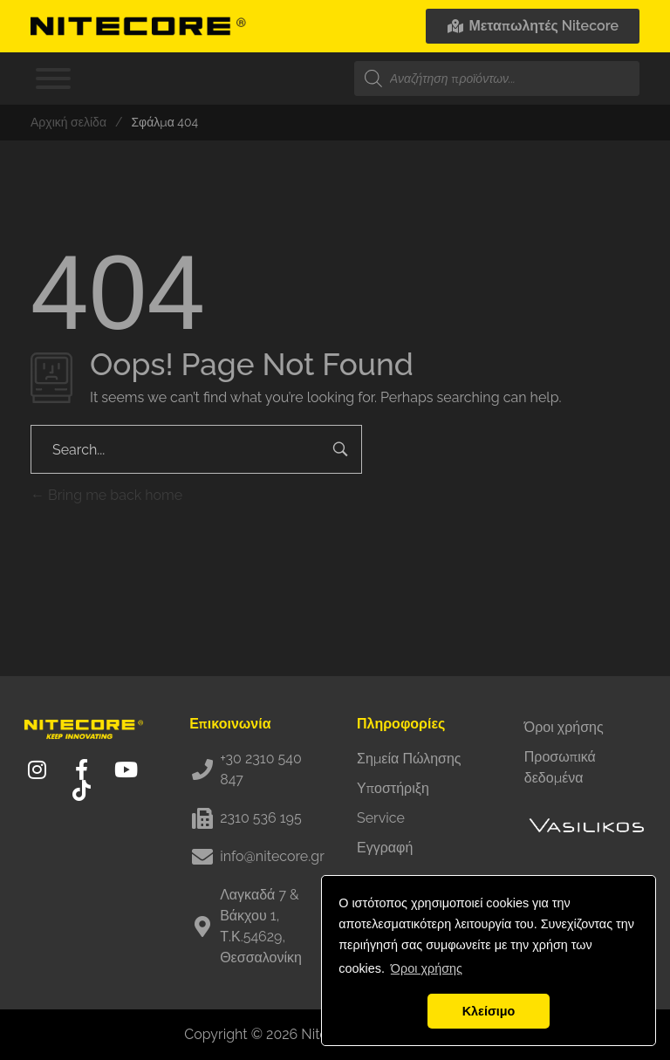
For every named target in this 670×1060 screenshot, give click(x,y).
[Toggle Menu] (53, 78)
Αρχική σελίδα (68, 122)
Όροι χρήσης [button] (426, 968)
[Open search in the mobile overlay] (496, 78)
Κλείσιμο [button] (489, 1011)
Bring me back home (106, 495)
